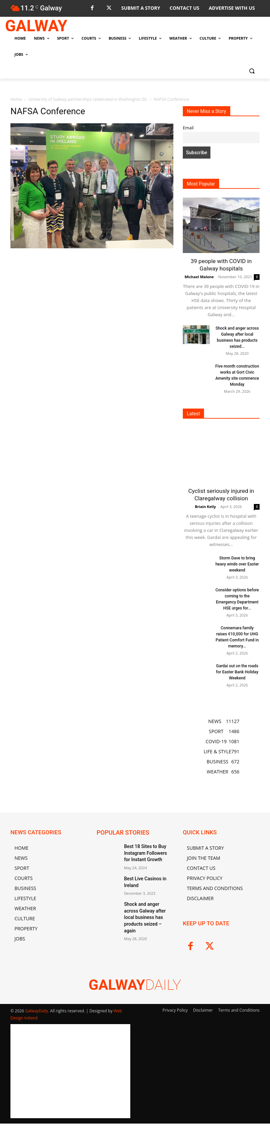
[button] (252, 71)
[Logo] (56, 25)
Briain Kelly (205, 506)
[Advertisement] (91, 300)
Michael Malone (199, 276)
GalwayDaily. (37, 1011)
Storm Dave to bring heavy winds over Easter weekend (237, 564)
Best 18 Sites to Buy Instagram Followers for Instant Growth (145, 852)
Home (16, 99)
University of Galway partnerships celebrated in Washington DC (87, 99)
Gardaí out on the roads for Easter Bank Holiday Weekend (237, 672)
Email (188, 128)
